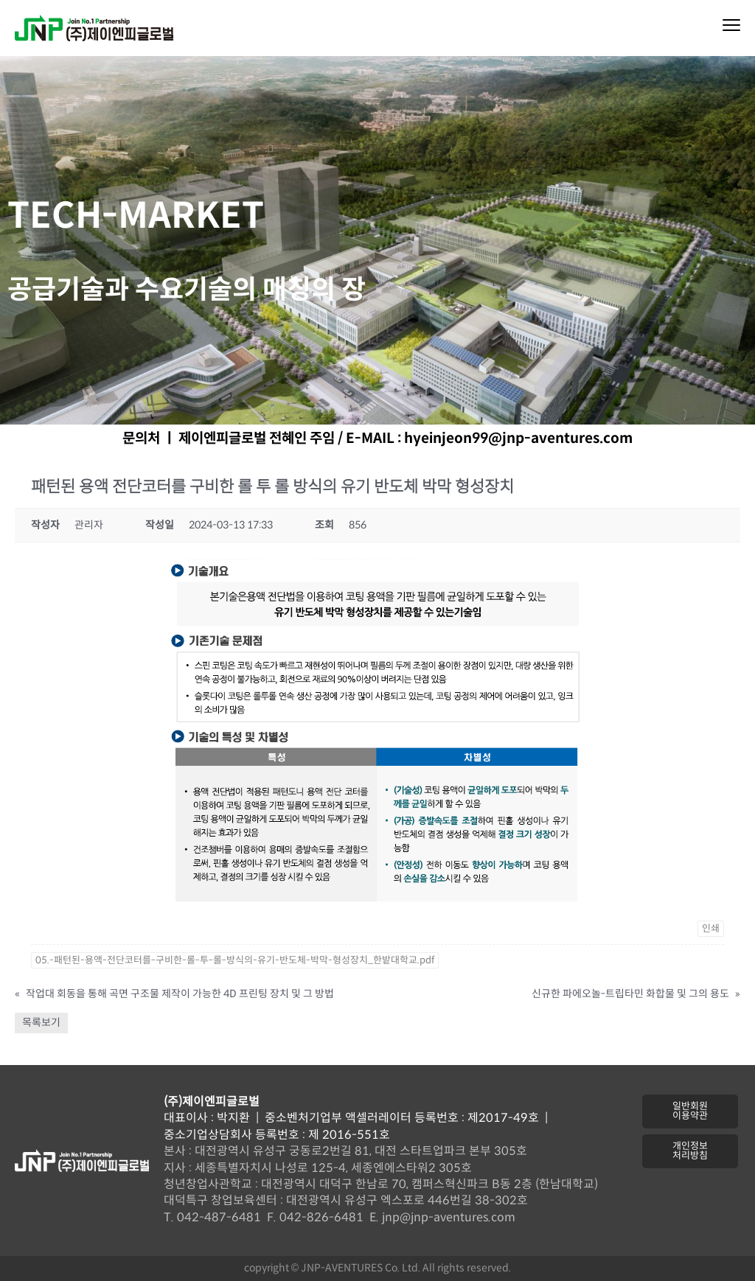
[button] (689, 1111)
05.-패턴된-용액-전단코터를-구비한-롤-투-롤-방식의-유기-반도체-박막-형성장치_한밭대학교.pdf (234, 960)
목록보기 (41, 1022)
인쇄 (711, 929)
